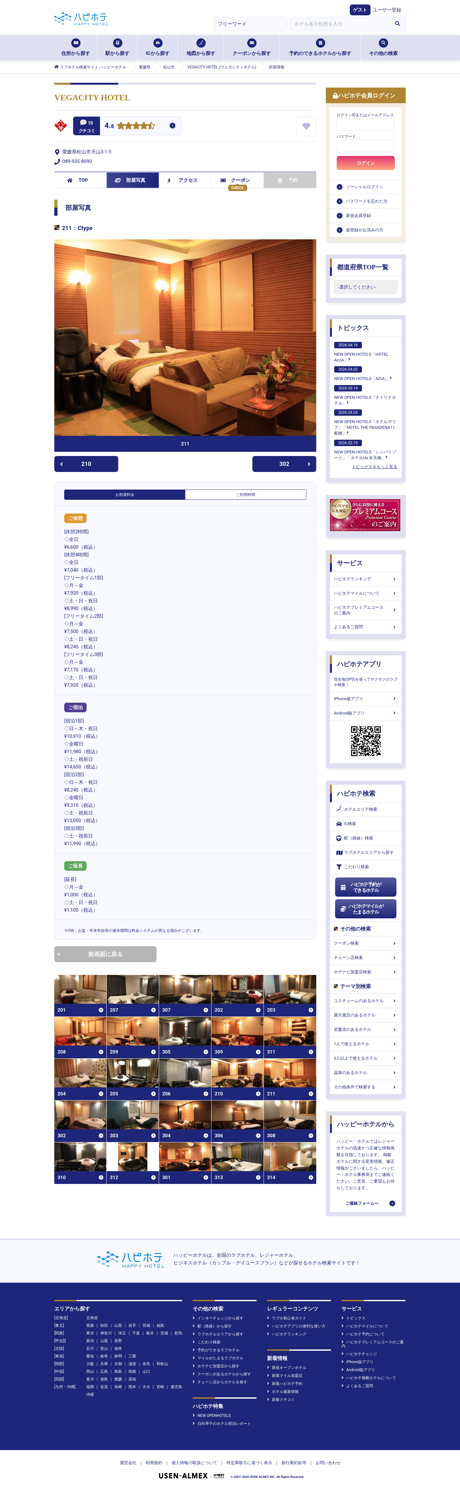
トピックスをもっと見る (374, 466)
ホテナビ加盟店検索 (366, 972)
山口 (146, 1371)
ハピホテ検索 (356, 793)
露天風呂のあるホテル (366, 1015)
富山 (104, 1348)
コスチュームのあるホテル (366, 1000)
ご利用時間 (245, 494)
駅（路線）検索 (354, 838)
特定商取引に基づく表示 (249, 1462)
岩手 (132, 1325)
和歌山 (162, 1364)
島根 (132, 1371)
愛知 (90, 1356)
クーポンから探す (252, 47)
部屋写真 (130, 180)
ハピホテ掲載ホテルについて (368, 1378)
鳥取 (118, 1371)
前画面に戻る (90, 954)
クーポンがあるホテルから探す (222, 1374)
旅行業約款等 (293, 1462)
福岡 (90, 1387)
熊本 (132, 1387)
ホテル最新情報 (283, 1391)
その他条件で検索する (366, 1087)
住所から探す (75, 47)
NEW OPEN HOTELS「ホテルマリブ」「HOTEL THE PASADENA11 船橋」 (365, 422)
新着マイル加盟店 (285, 1375)
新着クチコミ (281, 1399)
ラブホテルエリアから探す (365, 852)
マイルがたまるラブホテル (218, 1358)
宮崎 (160, 1387)
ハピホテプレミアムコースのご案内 (366, 610)
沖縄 (90, 1394)
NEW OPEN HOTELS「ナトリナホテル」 (365, 395)
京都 (118, 1364)
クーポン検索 (366, 943)
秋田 (104, 1325)
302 (295, 463)
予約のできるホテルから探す (320, 47)
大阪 (90, 1364)
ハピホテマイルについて (366, 593)
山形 (118, 1325)
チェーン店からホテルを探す (220, 1382)
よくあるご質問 (366, 626)
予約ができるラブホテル (216, 1350)
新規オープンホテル (286, 1367)
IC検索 (346, 824)
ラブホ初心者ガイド (286, 1318)
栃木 (150, 1333)
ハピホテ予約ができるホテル (360, 887)
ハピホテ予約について (363, 1334)
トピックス (353, 327)
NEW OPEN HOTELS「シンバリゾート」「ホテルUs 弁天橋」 (365, 450)
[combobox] (339, 24)
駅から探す (117, 47)
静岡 (118, 1356)
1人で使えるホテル (366, 1043)
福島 (160, 1325)
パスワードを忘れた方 (366, 201)
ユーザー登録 (386, 10)
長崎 (118, 1387)
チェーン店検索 (366, 957)
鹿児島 (176, 1387)
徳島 (104, 1379)
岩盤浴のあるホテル (366, 1029)
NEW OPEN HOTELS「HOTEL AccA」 (361, 352)
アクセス (182, 180)
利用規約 (154, 1462)
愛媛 (118, 1379)
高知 (132, 1379)
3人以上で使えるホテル (366, 1058)
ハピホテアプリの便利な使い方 (296, 1326)
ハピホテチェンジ (359, 1354)
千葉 (136, 1333)
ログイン (366, 163)
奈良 (146, 1364)
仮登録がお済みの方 (364, 230)
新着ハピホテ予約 (285, 1383)
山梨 (104, 1341)
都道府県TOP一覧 (362, 267)
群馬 (178, 1333)
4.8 (109, 126)
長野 (118, 1341)
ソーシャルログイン (364, 186)
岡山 (90, 1371)
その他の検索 (383, 47)
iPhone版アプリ (366, 698)
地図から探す (201, 47)
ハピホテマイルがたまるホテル (361, 909)
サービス (350, 563)
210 (75, 463)
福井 (118, 1348)
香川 (90, 1379)
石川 (90, 1348)
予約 (288, 180)
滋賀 (132, 1364)
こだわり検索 (352, 867)
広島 (104, 1371)
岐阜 (104, 1356)
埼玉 (122, 1333)
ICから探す (157, 47)
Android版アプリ (366, 713)
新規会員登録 (358, 215)
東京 (90, 1333)
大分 (146, 1387)
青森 (90, 1325)
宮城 (146, 1325)
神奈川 (106, 1333)
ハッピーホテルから (366, 1124)
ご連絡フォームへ (362, 1203)
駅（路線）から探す (212, 1326)
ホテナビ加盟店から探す (216, 1366)
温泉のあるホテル (366, 1072)
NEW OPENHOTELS (212, 1415)
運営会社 (128, 1462)
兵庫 (104, 1364)
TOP (77, 180)
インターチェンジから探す (218, 1318)
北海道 (92, 1318)
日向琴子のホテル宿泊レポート (222, 1423)
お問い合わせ (328, 1462)
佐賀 (104, 1387)
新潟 (90, 1341)
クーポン (235, 180)
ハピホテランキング (366, 578)
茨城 (164, 1333)
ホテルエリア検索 (356, 809)
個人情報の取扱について (194, 1462)
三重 (132, 1356)
